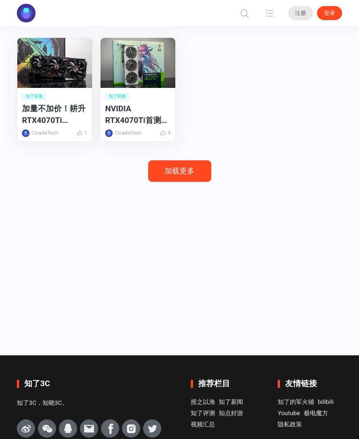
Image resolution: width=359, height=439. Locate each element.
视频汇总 (203, 424)
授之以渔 (203, 401)
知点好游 (231, 413)
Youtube (289, 413)
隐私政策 (290, 424)
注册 (300, 13)
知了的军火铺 (296, 401)
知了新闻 (231, 401)
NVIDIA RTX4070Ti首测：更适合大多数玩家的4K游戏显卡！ (137, 115)
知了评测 (203, 413)
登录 (329, 13)
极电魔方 (316, 413)
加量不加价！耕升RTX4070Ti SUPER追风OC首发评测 (54, 115)
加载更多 (179, 170)
